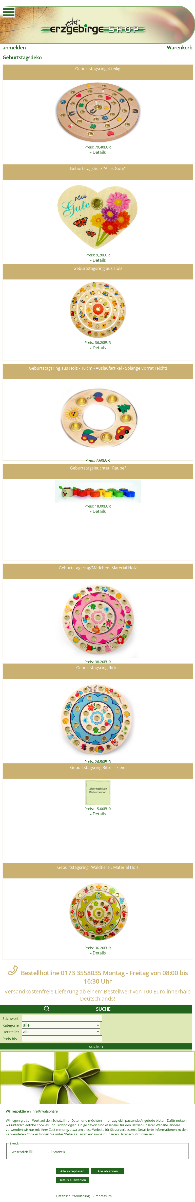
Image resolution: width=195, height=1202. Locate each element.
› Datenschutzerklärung (72, 1196)
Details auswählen (72, 1180)
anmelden (14, 47)
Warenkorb (179, 47)
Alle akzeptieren (72, 1171)
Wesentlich (20, 1152)
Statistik (59, 1152)
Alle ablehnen (107, 1171)
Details (99, 152)
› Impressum (101, 1196)
